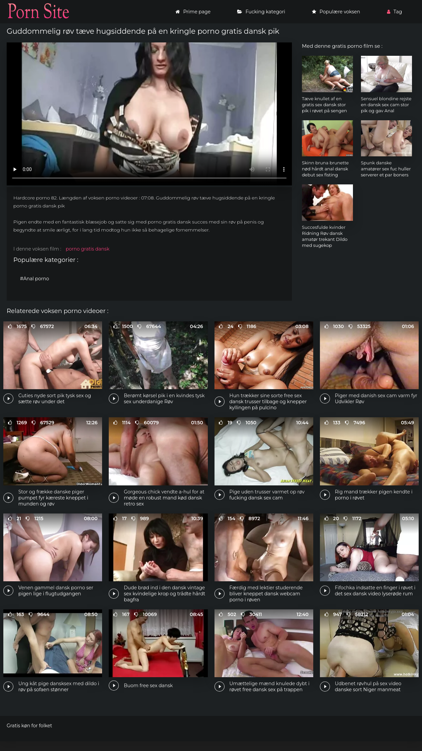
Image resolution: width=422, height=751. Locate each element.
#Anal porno (34, 279)
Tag (394, 12)
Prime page (192, 12)
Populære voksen (336, 12)
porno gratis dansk (87, 249)
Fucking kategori (261, 12)
